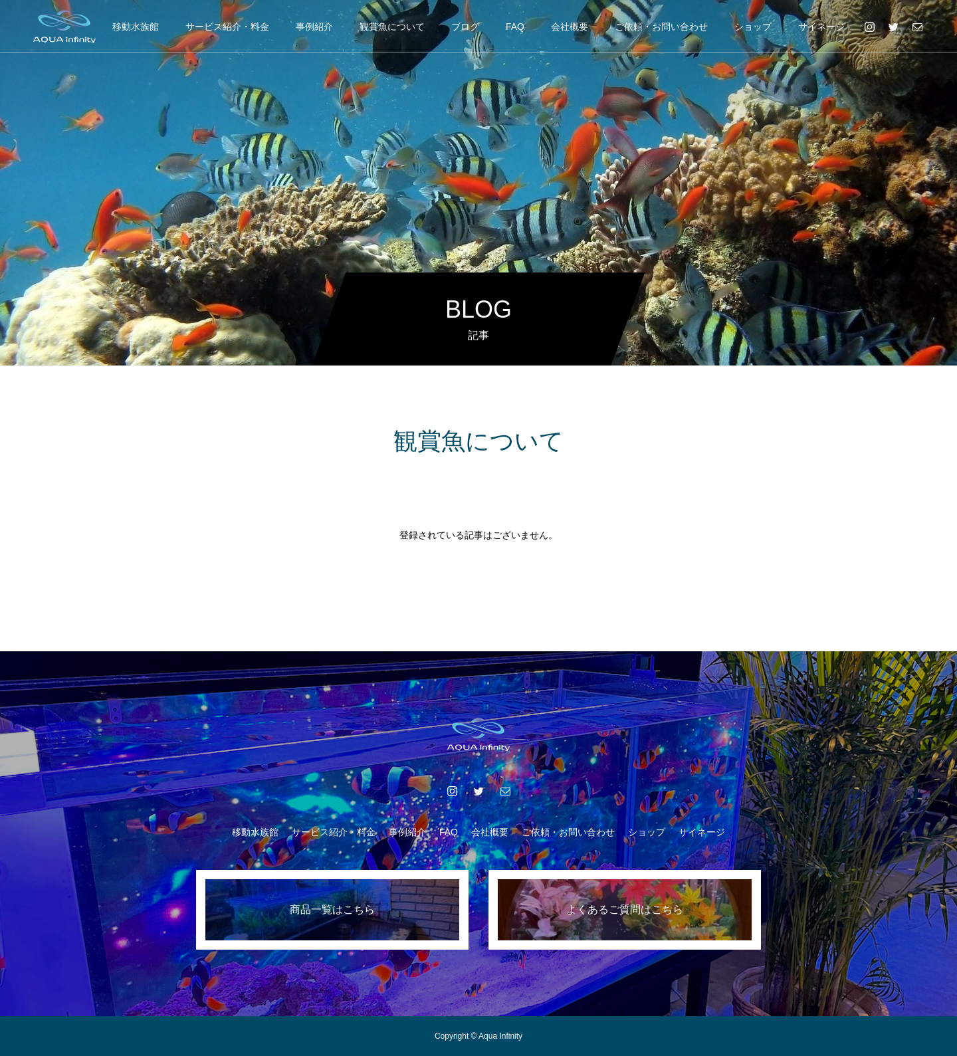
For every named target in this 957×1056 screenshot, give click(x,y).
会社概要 (569, 26)
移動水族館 (135, 26)
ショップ (753, 26)
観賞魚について (392, 26)
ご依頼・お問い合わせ (661, 26)
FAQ (515, 26)
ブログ (465, 26)
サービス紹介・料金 (227, 26)
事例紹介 (314, 26)
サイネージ (821, 26)
